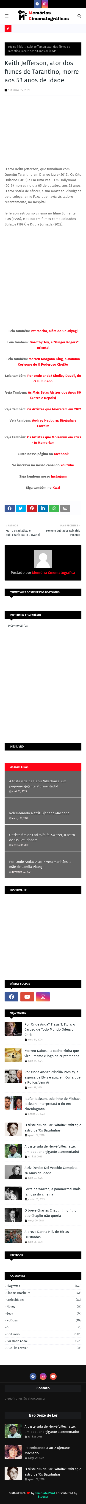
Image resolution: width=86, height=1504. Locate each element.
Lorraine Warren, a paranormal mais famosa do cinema (52, 1191)
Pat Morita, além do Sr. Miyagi (54, 331)
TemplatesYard (45, 1493)
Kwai (56, 488)
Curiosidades (43, 1299)
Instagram (59, 476)
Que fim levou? (43, 1348)
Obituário (43, 1334)
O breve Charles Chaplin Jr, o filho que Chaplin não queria (51, 1213)
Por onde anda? (43, 1341)
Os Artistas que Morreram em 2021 (54, 409)
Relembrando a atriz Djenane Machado (39, 813)
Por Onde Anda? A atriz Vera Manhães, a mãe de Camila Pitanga (40, 864)
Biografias (43, 1286)
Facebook (61, 454)
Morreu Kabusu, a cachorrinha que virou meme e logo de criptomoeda (52, 1053)
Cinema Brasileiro (43, 1293)
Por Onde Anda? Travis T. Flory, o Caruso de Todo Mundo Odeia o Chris (50, 1029)
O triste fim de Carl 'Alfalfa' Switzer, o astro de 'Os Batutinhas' (42, 837)
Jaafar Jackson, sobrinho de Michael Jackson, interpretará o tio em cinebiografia (52, 1104)
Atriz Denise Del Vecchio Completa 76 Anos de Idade (51, 1170)
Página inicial (16, 46)
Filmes (43, 1306)
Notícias (43, 1320)
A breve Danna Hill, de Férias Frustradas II (47, 1234)
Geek (43, 1313)
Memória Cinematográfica (53, 572)
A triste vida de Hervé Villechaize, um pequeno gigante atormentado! (37, 784)
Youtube (67, 465)
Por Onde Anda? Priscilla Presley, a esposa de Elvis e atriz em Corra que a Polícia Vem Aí (52, 1077)
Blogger (43, 1496)
